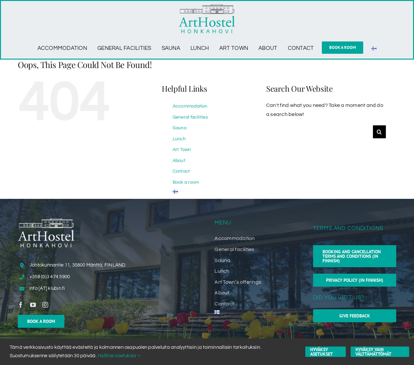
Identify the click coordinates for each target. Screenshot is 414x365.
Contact (181, 171)
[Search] (379, 131)
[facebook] (21, 305)
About (179, 160)
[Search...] (319, 131)
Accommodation (190, 106)
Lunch (179, 139)
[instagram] (45, 305)
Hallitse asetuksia (119, 355)
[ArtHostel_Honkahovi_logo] (207, 6)
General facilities (190, 117)
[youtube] (33, 305)
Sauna (179, 128)
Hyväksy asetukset (321, 352)
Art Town (182, 149)
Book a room (186, 182)
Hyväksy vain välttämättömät (373, 352)
